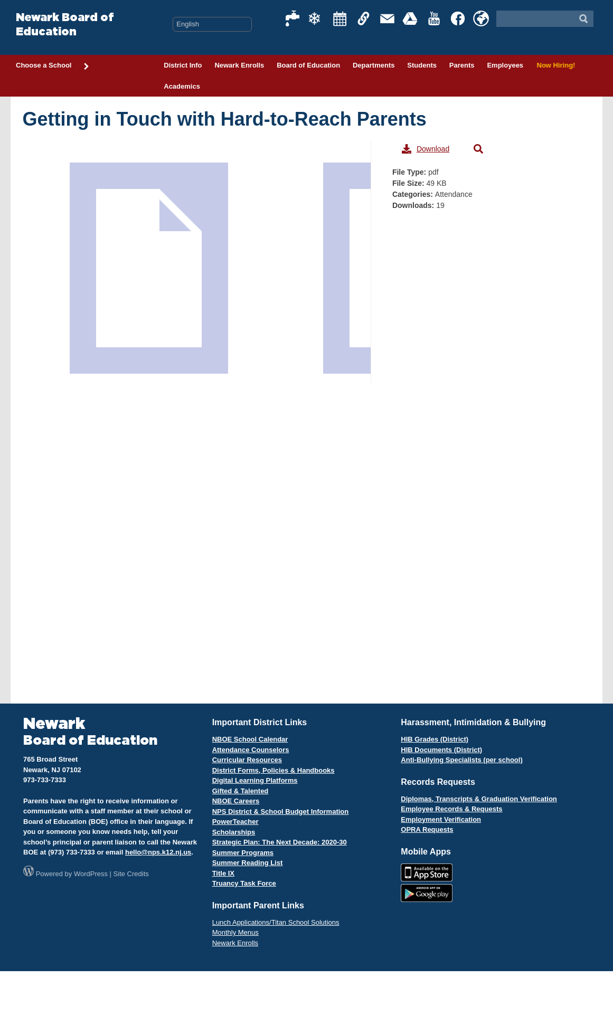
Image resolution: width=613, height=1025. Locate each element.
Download (425, 149)
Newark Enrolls (239, 65)
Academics (182, 86)
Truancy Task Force (244, 883)
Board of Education (308, 65)
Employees (505, 65)
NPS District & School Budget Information (280, 811)
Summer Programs (243, 853)
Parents (462, 65)
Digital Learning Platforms (255, 780)
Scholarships (234, 832)
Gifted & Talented (240, 791)
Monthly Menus (235, 932)
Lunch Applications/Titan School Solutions (275, 922)
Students (422, 65)
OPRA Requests (427, 829)
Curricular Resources (247, 760)
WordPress (91, 874)
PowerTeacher (235, 821)
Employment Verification (441, 819)
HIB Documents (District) (441, 750)
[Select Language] (212, 24)
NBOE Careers (236, 801)
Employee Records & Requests (451, 809)
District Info (183, 65)
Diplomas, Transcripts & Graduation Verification (479, 799)
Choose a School (53, 66)
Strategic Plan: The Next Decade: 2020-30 (279, 842)
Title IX (223, 873)
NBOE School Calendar (250, 739)
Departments (373, 65)
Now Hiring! (555, 65)
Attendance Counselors (250, 750)
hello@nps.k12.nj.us (158, 852)
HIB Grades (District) (434, 739)
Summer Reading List (247, 863)
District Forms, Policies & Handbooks (273, 770)
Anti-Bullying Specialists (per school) (461, 760)
